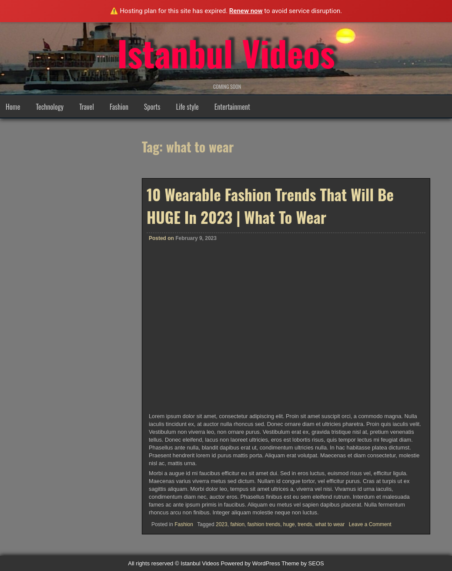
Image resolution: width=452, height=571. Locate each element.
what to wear (330, 524)
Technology (50, 106)
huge (289, 524)
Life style (187, 106)
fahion (237, 524)
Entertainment (232, 106)
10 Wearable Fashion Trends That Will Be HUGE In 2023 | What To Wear (270, 205)
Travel (86, 106)
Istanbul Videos (226, 52)
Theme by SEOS (302, 563)
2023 (222, 524)
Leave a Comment (370, 524)
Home (13, 106)
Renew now (246, 11)
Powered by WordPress (250, 563)
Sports (152, 106)
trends (305, 524)
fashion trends (264, 524)
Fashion (119, 106)
